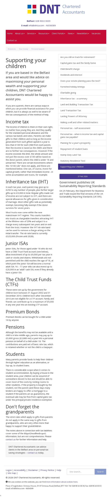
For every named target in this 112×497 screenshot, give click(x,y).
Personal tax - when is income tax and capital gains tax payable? (81, 135)
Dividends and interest (71, 74)
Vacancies (96, 33)
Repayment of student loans (74, 148)
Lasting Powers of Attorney (73, 116)
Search (100, 471)
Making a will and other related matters (79, 122)
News (71, 33)
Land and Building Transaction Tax (76, 104)
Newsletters (83, 33)
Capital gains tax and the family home (78, 63)
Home (10, 33)
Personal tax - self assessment (75, 128)
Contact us (12, 40)
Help (59, 470)
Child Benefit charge (70, 69)
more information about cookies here (62, 482)
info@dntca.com (36, 25)
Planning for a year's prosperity (75, 142)
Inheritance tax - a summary (73, 98)
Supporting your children (72, 166)
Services (31, 33)
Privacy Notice (47, 470)
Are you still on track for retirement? (77, 57)
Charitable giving (68, 92)
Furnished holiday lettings (72, 86)
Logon (9, 470)
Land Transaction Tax (70, 110)
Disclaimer (33, 470)
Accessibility (20, 470)
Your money (23, 49)
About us (20, 33)
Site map (12, 473)
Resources (43, 33)
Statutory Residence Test (72, 160)
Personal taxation (37, 49)
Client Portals (58, 33)
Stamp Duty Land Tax (70, 154)
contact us (11, 439)
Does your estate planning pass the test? (80, 80)
